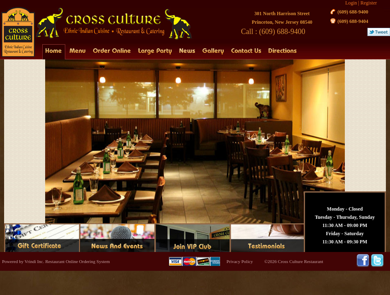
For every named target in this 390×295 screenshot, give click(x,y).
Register (368, 3)
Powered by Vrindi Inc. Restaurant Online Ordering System (56, 261)
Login (351, 3)
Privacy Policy (240, 261)
